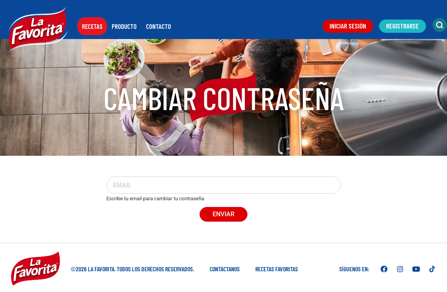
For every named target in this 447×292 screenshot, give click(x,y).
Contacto (158, 26)
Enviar (223, 214)
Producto (124, 26)
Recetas (92, 26)
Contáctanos (225, 268)
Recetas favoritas (276, 268)
